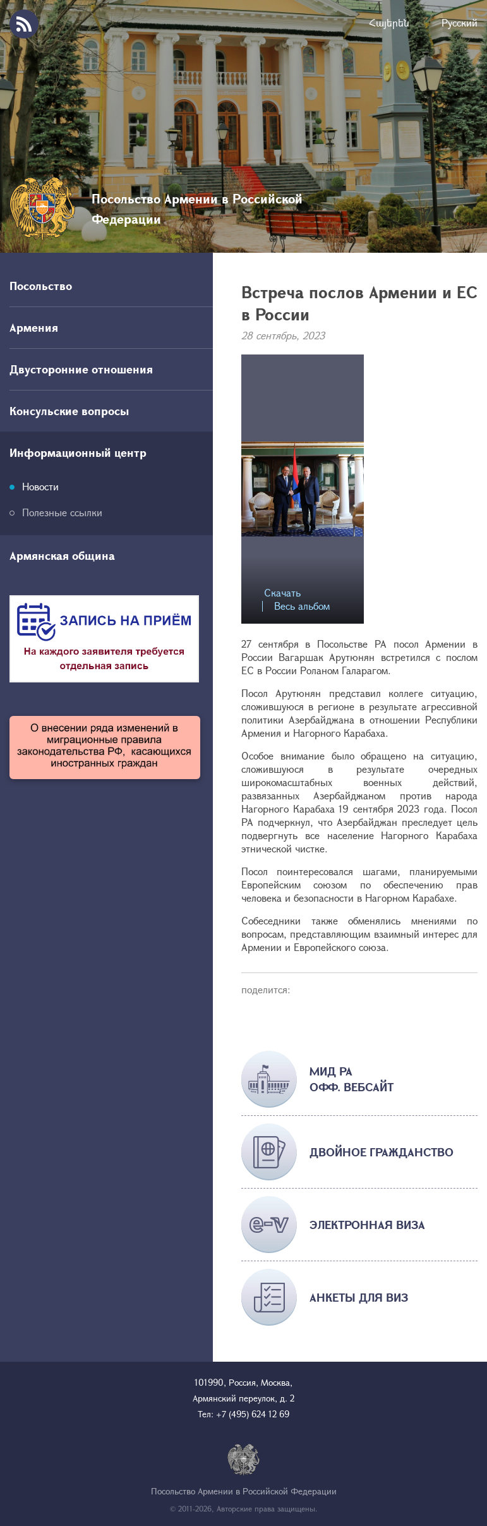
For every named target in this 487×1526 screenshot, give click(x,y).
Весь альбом (302, 606)
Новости (40, 486)
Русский (460, 22)
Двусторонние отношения (81, 369)
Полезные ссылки (62, 512)
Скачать (282, 593)
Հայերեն (389, 22)
